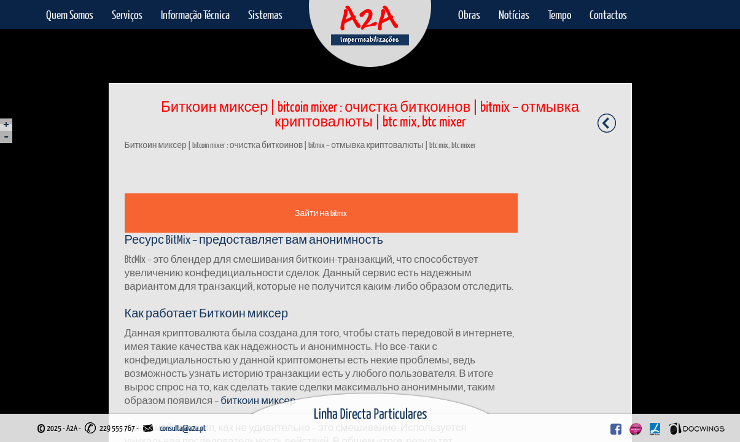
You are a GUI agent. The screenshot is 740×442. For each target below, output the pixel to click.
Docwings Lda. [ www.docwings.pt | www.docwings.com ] (697, 428)
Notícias (514, 14)
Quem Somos (69, 14)
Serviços (127, 14)
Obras (469, 14)
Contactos (608, 14)
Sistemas (265, 14)
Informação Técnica (195, 14)
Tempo (559, 14)
